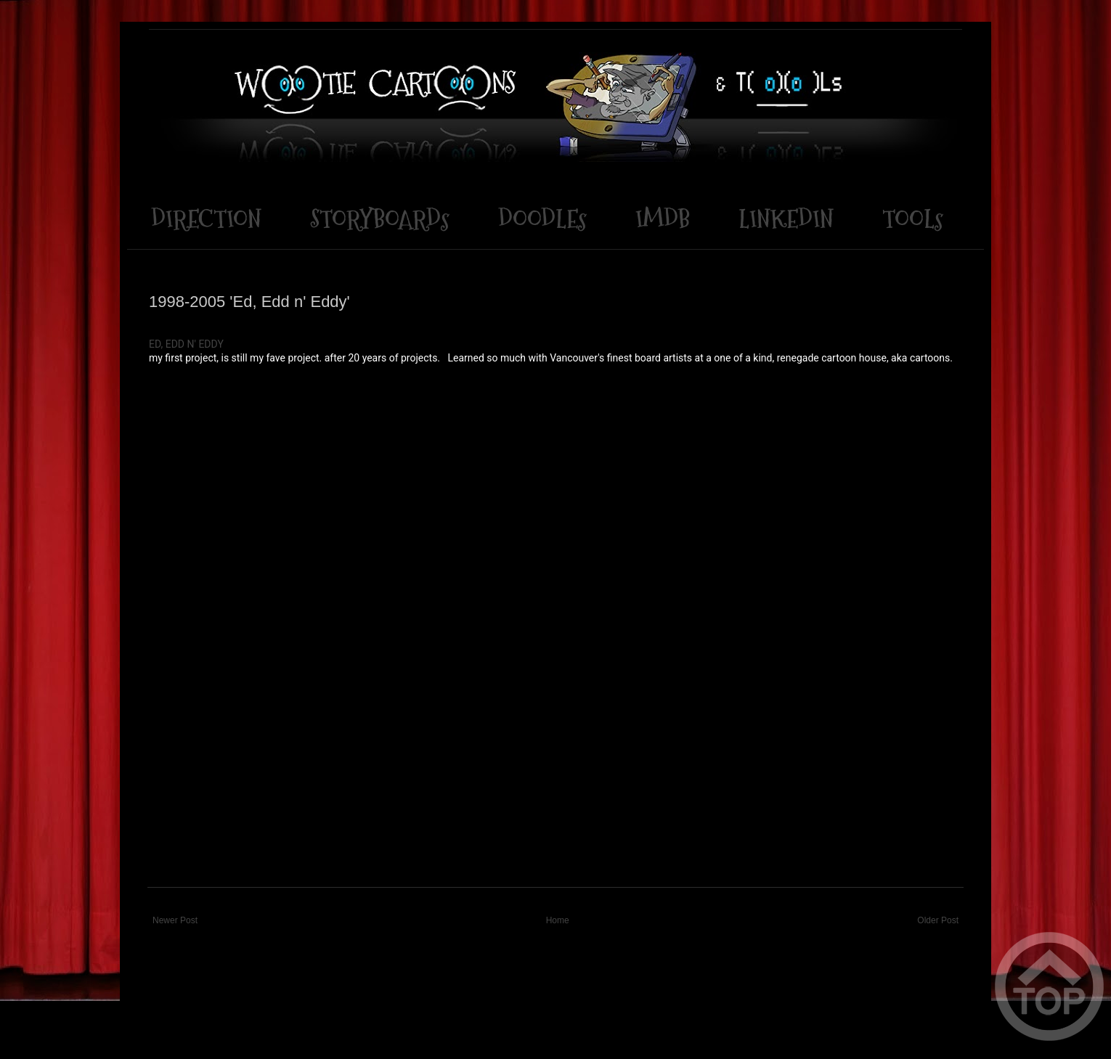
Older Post (938, 920)
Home (557, 920)
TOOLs (912, 219)
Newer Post (175, 920)
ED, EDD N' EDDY (186, 344)
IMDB (662, 219)
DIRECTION (206, 219)
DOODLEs (542, 219)
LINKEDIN (786, 219)
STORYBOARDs (379, 219)
